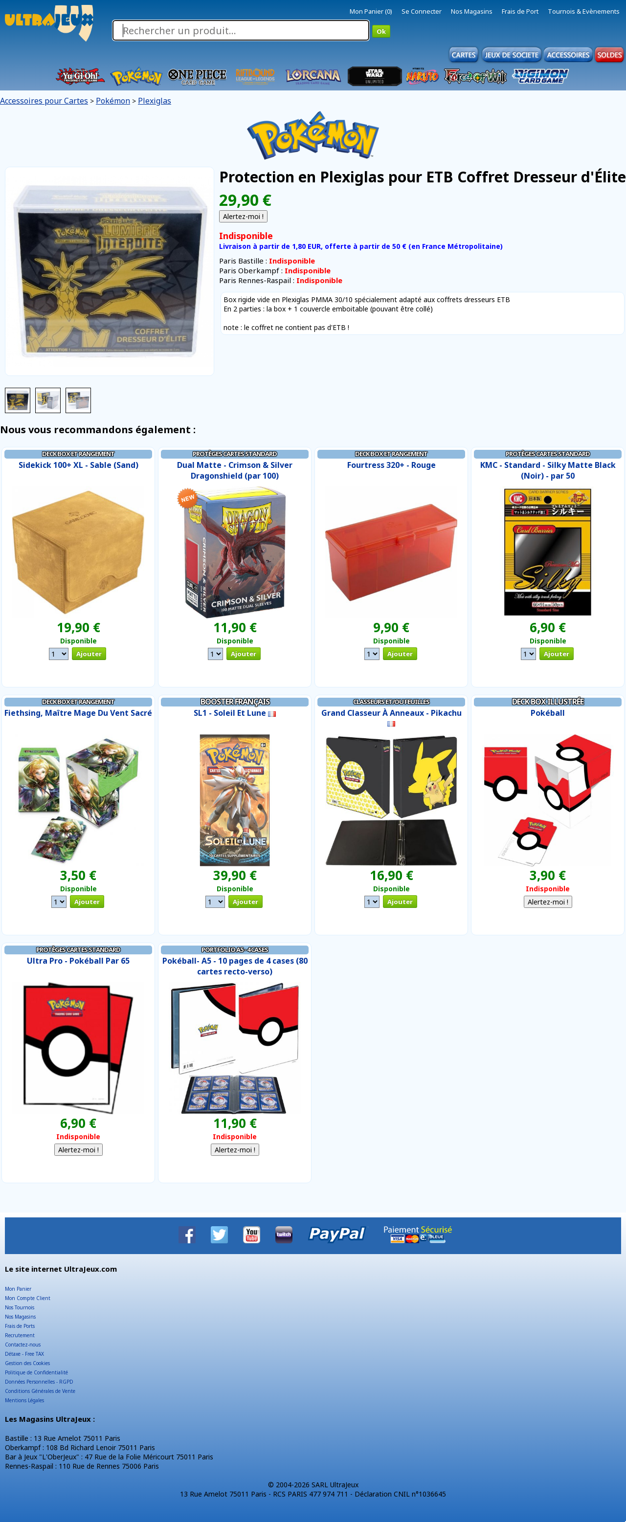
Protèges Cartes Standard (235, 453)
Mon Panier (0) (371, 11)
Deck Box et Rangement (78, 453)
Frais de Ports (20, 1326)
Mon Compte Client (27, 1298)
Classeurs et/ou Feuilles (391, 701)
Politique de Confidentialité (36, 1372)
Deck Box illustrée (547, 701)
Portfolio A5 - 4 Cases (234, 949)
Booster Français (235, 701)
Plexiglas (154, 100)
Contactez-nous (23, 1344)
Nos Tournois (19, 1307)
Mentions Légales (24, 1400)
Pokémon (113, 100)
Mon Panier (18, 1288)
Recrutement (20, 1335)
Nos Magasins (471, 11)
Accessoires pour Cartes (44, 100)
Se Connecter (422, 11)
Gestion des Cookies (27, 1363)
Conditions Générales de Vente (40, 1391)
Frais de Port (520, 11)
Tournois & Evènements (584, 11)
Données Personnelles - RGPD (39, 1381)
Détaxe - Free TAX (24, 1353)
